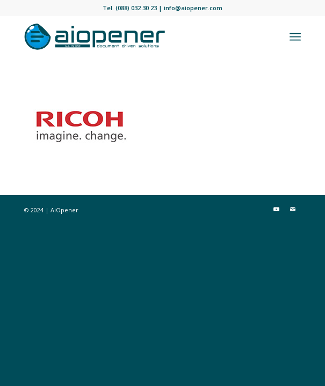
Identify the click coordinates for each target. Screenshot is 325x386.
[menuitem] (295, 37)
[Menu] (295, 37)
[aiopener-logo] (134, 37)
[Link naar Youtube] (277, 209)
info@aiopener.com (193, 8)
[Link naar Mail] (293, 209)
